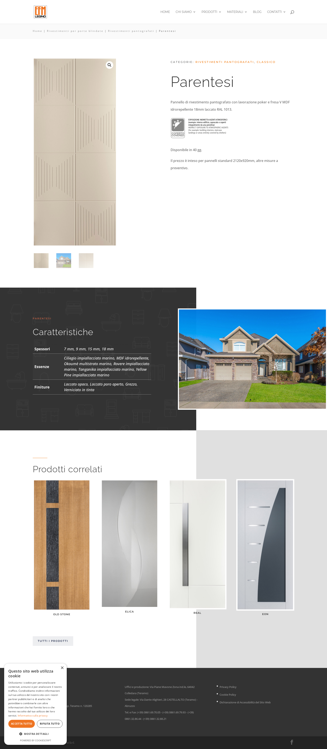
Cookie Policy (228, 694)
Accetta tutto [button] (21, 723)
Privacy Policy (228, 687)
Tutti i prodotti (53, 641)
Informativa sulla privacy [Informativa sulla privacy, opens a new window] (33, 715)
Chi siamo (184, 12)
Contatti (274, 12)
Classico (266, 62)
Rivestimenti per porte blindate (75, 31)
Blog (257, 12)
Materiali (235, 12)
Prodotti (209, 12)
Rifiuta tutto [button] (50, 723)
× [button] (62, 668)
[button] (109, 65)
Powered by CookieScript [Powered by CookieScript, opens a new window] (35, 740)
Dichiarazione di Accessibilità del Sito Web (245, 702)
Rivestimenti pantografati (131, 31)
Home (165, 12)
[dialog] (35, 704)
